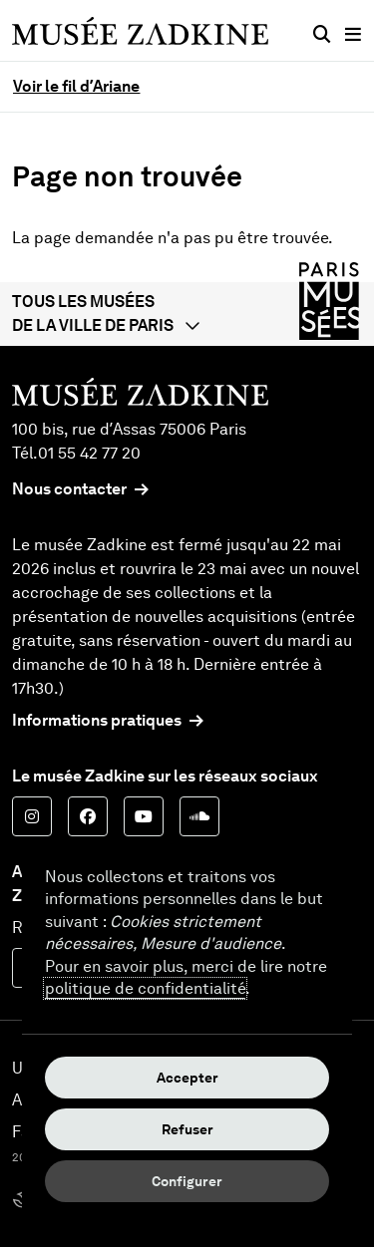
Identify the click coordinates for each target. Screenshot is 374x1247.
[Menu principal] (353, 35)
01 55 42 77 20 (89, 453)
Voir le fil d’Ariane (76, 86)
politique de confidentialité (145, 988)
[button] (187, 314)
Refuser (187, 1129)
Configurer (187, 1181)
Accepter (187, 1078)
